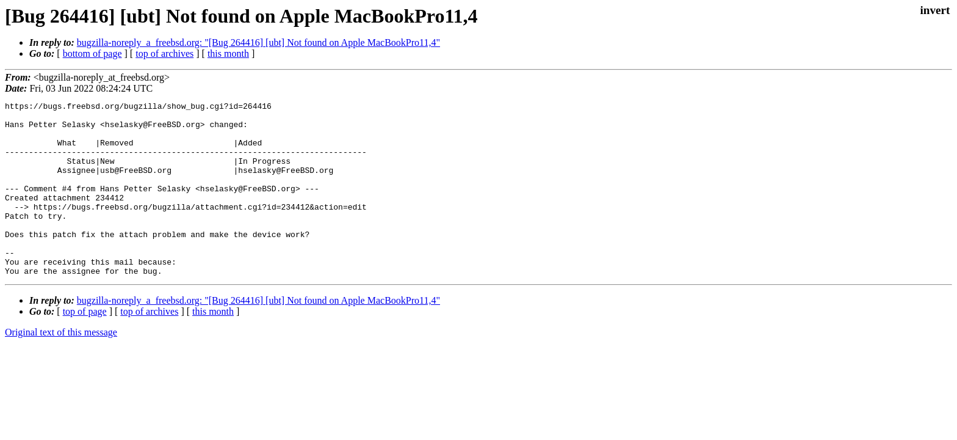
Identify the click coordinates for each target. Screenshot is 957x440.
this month (228, 53)
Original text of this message (61, 367)
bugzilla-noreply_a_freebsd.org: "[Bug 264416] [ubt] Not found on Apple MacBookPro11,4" (258, 42)
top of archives (164, 53)
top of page (85, 346)
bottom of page (92, 53)
